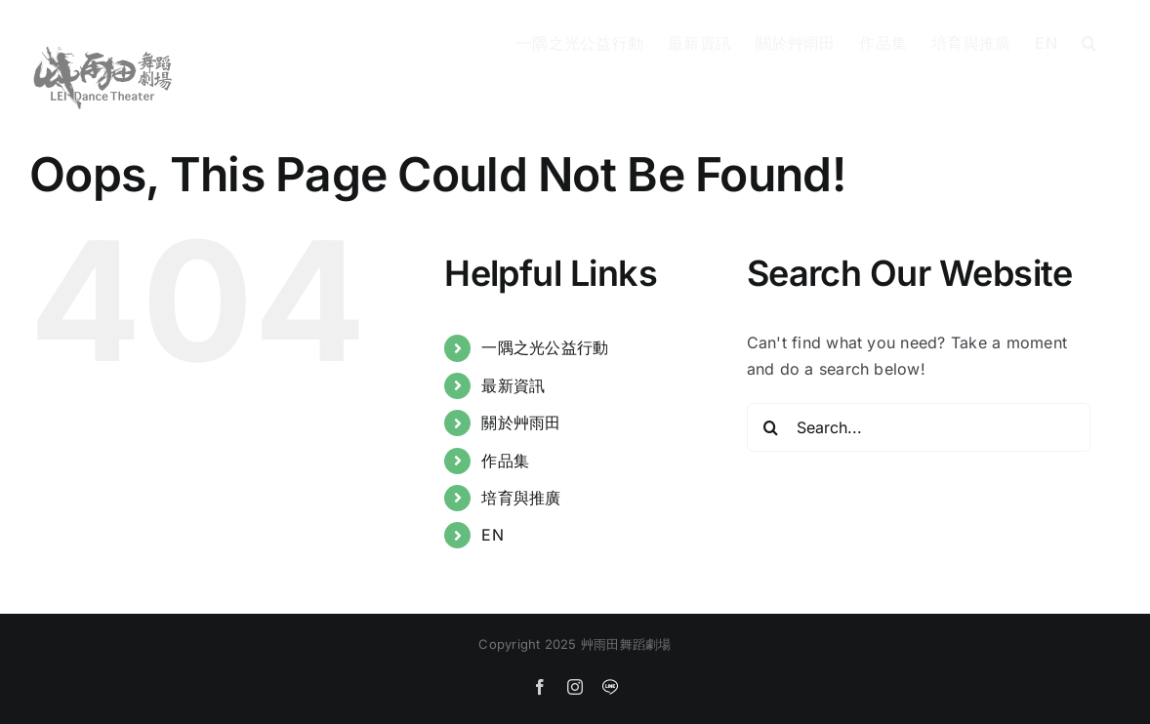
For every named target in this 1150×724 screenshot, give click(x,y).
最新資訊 (513, 385)
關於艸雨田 (520, 422)
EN (492, 534)
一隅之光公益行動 (544, 347)
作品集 (505, 460)
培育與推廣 (520, 497)
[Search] (771, 427)
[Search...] (919, 427)
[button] (1089, 41)
